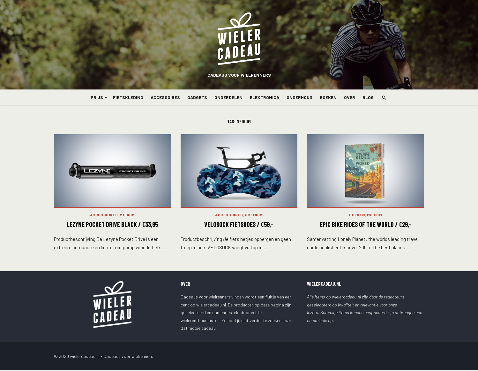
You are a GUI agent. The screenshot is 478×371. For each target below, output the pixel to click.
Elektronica (264, 97)
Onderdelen (228, 97)
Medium (127, 215)
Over (349, 97)
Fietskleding (128, 97)
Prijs (97, 97)
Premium (254, 215)
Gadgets (197, 97)
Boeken (328, 97)
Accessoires (165, 97)
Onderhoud (299, 97)
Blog (368, 97)
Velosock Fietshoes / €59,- (238, 225)
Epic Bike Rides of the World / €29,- (366, 225)
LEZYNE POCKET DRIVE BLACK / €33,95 (112, 225)
